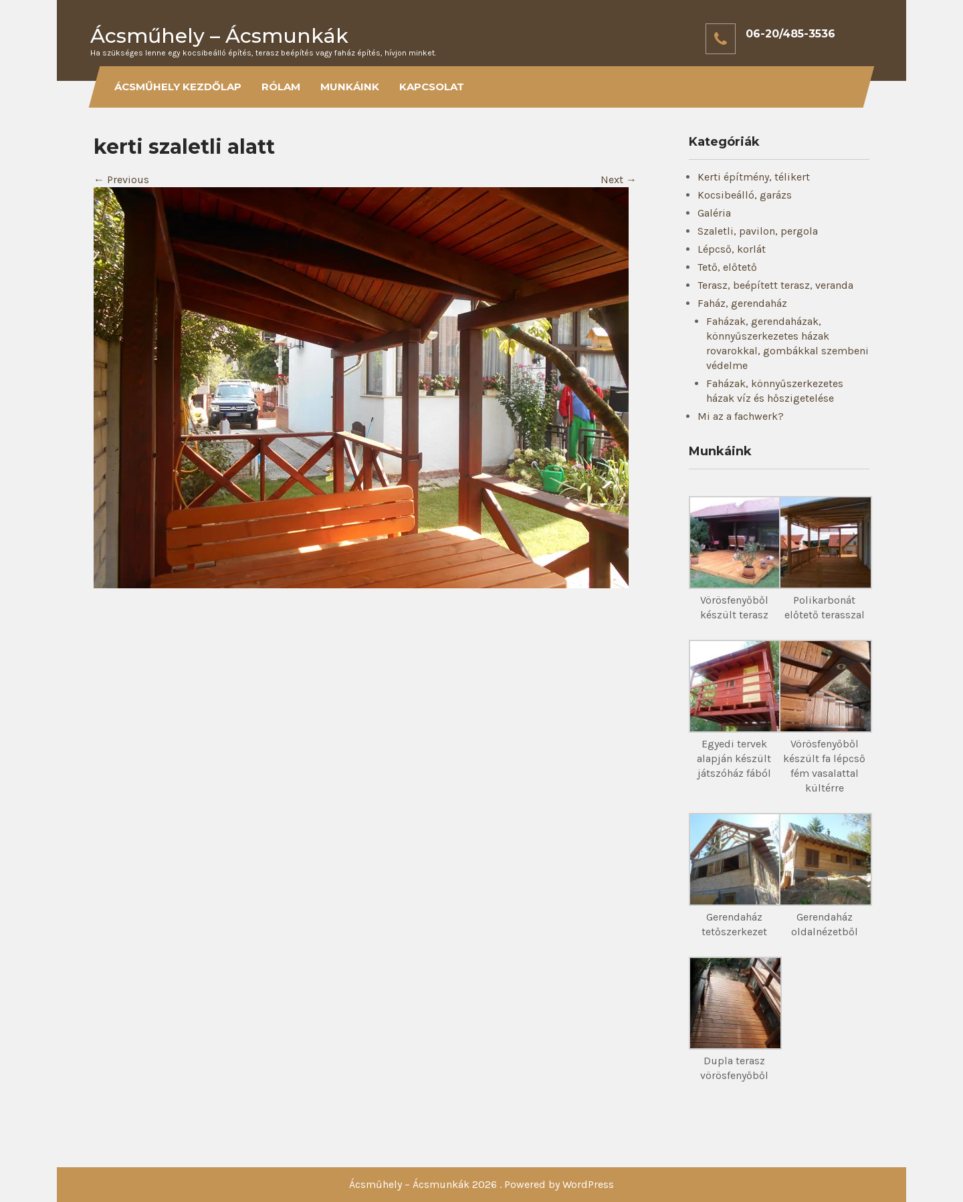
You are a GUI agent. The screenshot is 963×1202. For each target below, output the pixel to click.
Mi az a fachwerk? (741, 416)
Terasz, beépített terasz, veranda (775, 285)
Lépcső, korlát (732, 249)
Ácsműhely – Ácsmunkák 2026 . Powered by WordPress (481, 1184)
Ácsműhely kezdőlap (177, 86)
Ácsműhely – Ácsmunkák (219, 35)
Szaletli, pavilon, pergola (758, 231)
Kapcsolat (431, 86)
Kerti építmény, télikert (754, 176)
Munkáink (349, 86)
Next (619, 179)
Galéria (714, 213)
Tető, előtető (727, 267)
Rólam (280, 86)
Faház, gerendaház (742, 303)
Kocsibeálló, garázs (745, 195)
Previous (121, 179)
